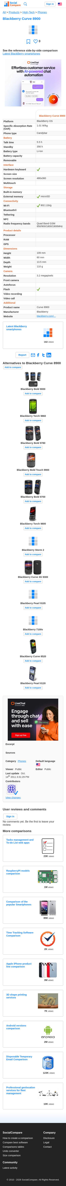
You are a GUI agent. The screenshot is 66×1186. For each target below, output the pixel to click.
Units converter (11, 1151)
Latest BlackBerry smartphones (21, 53)
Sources (10, 752)
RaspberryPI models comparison (18, 872)
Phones (42, 12)
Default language (45, 761)
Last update (12, 773)
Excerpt (10, 744)
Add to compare (13, 367)
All (4, 12)
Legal (46, 1142)
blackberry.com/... (46, 316)
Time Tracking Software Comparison (19, 934)
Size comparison (12, 1155)
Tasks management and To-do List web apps (20, 841)
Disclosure (49, 1138)
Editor (39, 769)
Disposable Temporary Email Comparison (19, 1058)
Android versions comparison (16, 1027)
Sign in (50, 4)
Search (25, 4)
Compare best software (15, 1142)
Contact (47, 1146)
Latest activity (10, 1167)
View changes (13, 797)
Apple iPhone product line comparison (18, 965)
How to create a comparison (18, 1138)
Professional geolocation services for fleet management (20, 1090)
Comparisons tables (13, 1146)
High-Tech (28, 12)
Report (22, 355)
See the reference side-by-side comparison (30, 50)
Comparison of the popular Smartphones (18, 903)
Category (11, 761)
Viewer (9, 769)
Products (14, 12)
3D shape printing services (16, 996)
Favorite (28, 41)
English (60, 4)
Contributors (13, 781)
